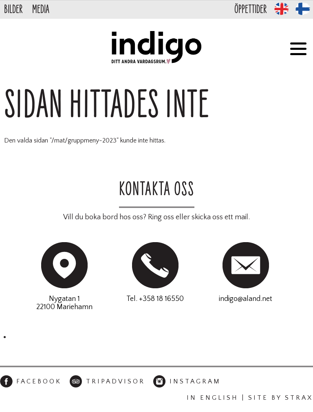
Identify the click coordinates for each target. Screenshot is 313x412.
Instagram (195, 381)
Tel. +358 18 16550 (155, 299)
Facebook (39, 381)
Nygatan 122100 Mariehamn (64, 303)
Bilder (13, 9)
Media (40, 9)
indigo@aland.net (245, 299)
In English (212, 397)
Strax (299, 397)
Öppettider (250, 9)
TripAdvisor (115, 381)
